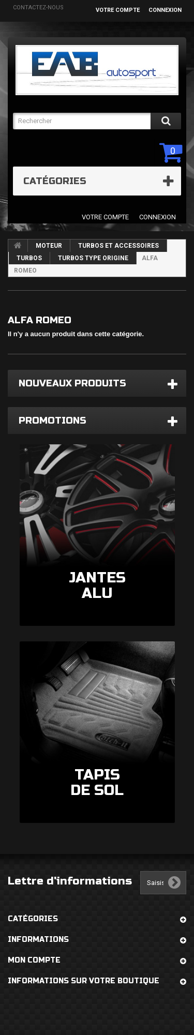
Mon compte (34, 960)
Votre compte (118, 10)
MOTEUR (49, 245)
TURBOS (29, 258)
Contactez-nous (38, 7)
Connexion (165, 10)
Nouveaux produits (72, 383)
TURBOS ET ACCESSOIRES (118, 245)
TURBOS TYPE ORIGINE (93, 258)
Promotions (52, 420)
